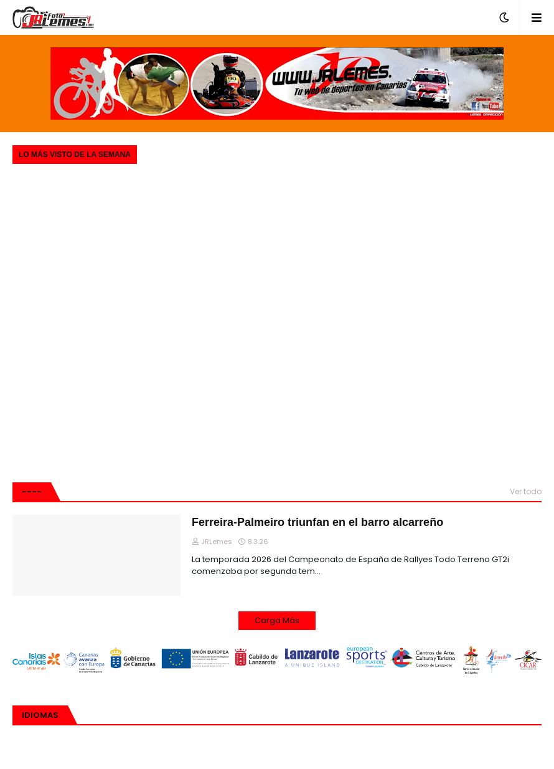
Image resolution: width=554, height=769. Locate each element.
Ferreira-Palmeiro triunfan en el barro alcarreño (317, 522)
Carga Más (277, 620)
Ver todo (526, 491)
